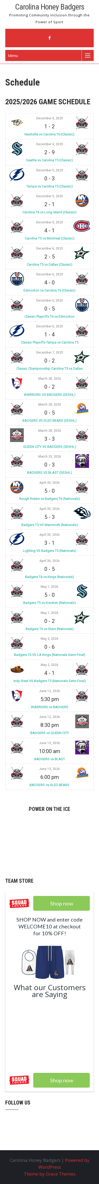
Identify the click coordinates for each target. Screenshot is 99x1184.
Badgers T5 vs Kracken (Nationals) (49, 603)
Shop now (61, 1080)
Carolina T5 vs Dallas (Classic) (49, 264)
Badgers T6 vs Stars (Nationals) (50, 629)
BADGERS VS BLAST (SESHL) (49, 472)
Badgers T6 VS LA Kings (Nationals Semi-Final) (49, 655)
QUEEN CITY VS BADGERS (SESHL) (49, 447)
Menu (13, 55)
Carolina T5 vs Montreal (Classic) (49, 238)
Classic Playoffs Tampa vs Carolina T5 (49, 342)
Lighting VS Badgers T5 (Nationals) (49, 551)
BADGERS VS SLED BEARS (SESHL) (49, 420)
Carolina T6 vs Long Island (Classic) (49, 212)
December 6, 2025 (49, 248)
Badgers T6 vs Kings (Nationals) (49, 577)
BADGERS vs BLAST (49, 759)
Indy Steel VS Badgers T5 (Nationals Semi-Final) (49, 681)
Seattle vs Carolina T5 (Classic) (49, 160)
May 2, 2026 (49, 639)
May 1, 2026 (49, 587)
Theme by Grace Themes (50, 1174)
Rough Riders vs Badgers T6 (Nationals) (49, 499)
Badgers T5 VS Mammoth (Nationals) (49, 525)
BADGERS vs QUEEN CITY (49, 733)
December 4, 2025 (49, 118)
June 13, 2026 (49, 743)
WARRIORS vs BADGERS (49, 707)
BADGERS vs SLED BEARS (49, 785)
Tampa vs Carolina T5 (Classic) (49, 186)
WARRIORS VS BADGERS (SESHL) (50, 395)
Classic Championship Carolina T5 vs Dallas (49, 368)
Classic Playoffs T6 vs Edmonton (49, 316)
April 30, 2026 (49, 483)
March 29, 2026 (49, 456)
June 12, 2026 (49, 691)
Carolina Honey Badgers (49, 6)
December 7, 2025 (49, 352)
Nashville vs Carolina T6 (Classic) (49, 134)
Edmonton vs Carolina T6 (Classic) (49, 290)
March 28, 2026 (49, 378)
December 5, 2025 (49, 170)
